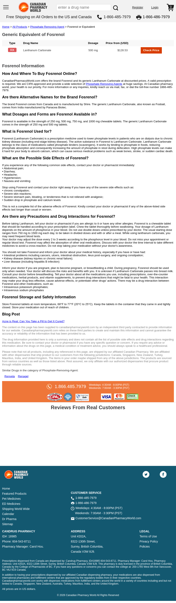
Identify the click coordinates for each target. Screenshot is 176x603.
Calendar (8, 514)
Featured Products (14, 493)
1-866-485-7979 (117, 17)
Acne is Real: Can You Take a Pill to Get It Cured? (33, 321)
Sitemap (7, 524)
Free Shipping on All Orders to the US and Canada (48, 17)
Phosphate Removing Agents (104, 83)
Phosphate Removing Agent (47, 26)
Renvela (9, 376)
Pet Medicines (11, 498)
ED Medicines (11, 503)
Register (137, 7)
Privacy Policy (148, 541)
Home (6, 26)
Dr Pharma (9, 519)
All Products (19, 26)
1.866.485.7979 (70, 386)
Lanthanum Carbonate (37, 50)
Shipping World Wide (16, 509)
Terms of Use (148, 536)
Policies (144, 546)
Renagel (23, 376)
